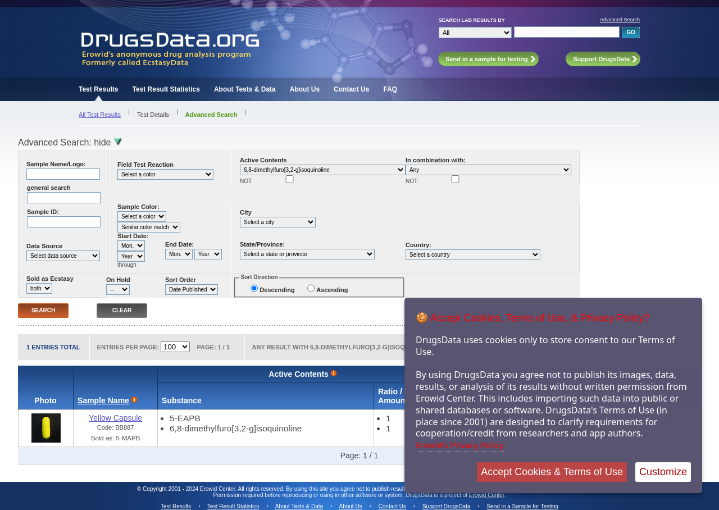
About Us (305, 89)
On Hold (118, 279)
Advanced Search (620, 19)
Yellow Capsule (115, 417)
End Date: (179, 244)
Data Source (44, 246)
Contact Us (351, 89)
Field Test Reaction (145, 164)
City (246, 212)
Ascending (332, 289)
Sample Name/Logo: (56, 164)
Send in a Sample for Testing (522, 506)
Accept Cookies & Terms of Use (552, 471)
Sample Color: (138, 206)
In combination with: (436, 160)
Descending (277, 289)
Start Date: (133, 236)
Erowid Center (486, 495)
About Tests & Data (245, 89)
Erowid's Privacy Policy (460, 444)
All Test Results (100, 114)
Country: (418, 245)
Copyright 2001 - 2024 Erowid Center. (189, 489)
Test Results (98, 89)
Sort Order (180, 279)
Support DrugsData (446, 506)
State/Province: (262, 244)
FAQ (390, 89)
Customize (663, 471)
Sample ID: (43, 211)
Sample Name (103, 400)
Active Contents (263, 160)
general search (49, 187)
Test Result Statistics (165, 89)
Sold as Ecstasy (50, 278)
